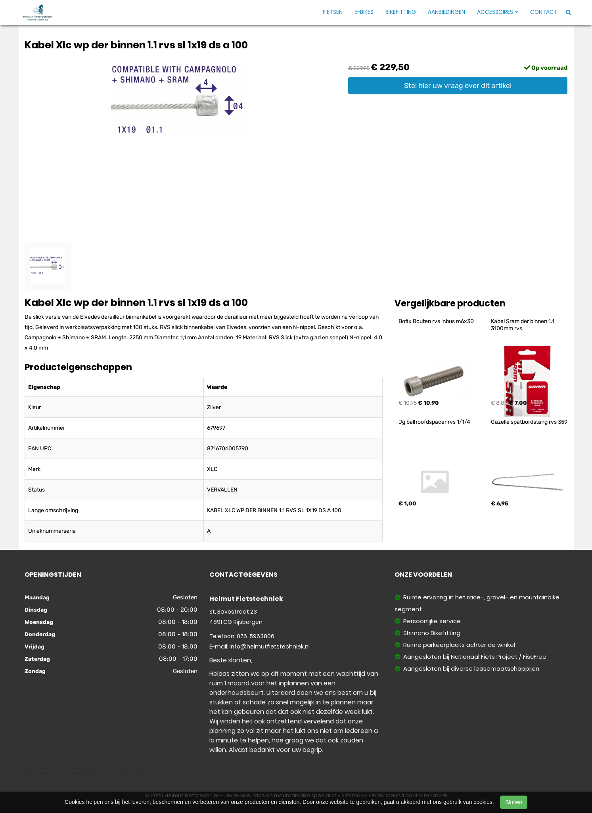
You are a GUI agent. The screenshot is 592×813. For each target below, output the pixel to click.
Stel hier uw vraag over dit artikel (458, 85)
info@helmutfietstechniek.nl (270, 646)
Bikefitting (400, 12)
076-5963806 (255, 636)
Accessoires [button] (497, 12)
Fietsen (333, 12)
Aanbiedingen (446, 12)
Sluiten (513, 802)
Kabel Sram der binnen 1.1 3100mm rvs (523, 325)
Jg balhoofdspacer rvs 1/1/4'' (435, 422)
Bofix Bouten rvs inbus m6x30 (436, 321)
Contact (544, 12)
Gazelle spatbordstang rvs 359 (529, 422)
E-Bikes (364, 12)
